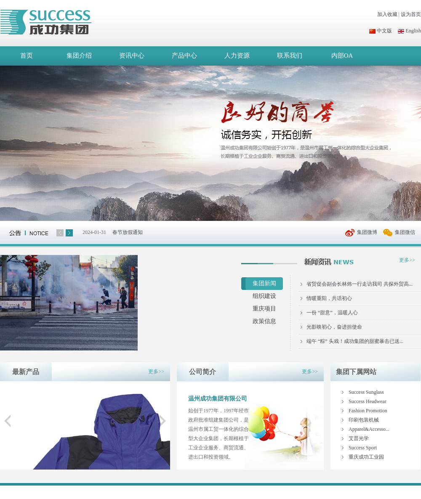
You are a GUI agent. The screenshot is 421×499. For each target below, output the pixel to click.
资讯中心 (131, 55)
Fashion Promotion (368, 411)
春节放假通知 (127, 232)
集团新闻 (264, 283)
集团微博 (367, 232)
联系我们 (289, 55)
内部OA (342, 55)
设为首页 (411, 14)
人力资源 (237, 55)
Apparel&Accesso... (369, 429)
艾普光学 (359, 438)
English (409, 31)
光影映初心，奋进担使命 (334, 327)
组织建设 (264, 296)
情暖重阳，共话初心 (329, 298)
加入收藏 (387, 14)
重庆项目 (264, 308)
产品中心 (184, 55)
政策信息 (264, 321)
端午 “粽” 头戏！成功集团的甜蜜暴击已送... (354, 341)
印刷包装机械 (364, 420)
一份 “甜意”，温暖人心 (332, 313)
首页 (26, 55)
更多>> (407, 260)
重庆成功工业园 (366, 457)
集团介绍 (79, 55)
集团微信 (405, 232)
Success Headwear (367, 401)
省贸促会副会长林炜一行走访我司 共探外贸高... (359, 284)
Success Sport (363, 448)
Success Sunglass (366, 392)
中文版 (380, 31)
